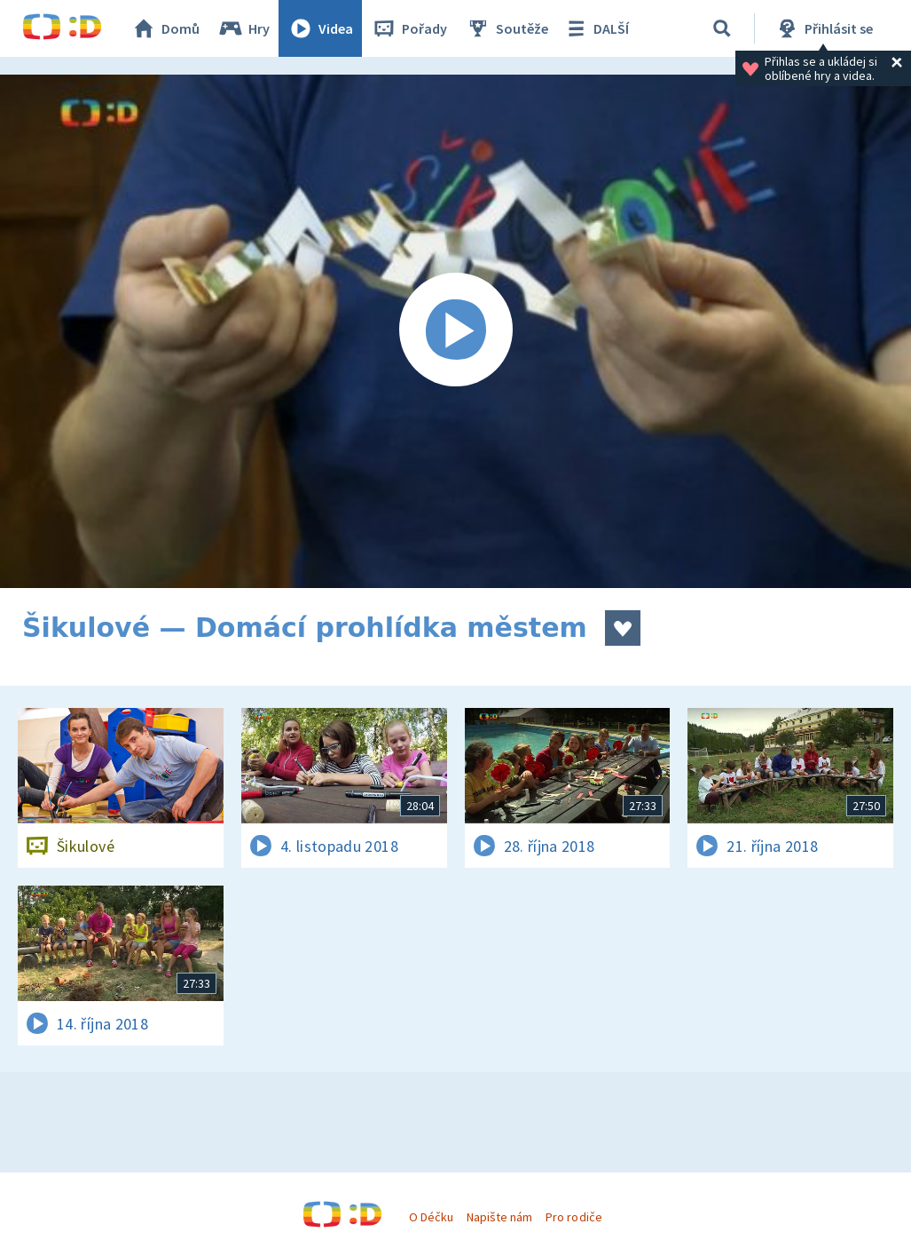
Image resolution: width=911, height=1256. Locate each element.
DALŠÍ (595, 28)
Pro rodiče (573, 1217)
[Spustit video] (455, 331)
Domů (165, 28)
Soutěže (506, 28)
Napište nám (499, 1217)
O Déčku (431, 1217)
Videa (320, 28)
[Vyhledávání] (722, 28)
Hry (243, 28)
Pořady (409, 28)
